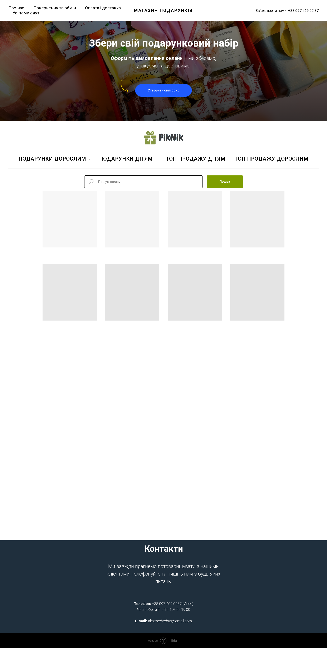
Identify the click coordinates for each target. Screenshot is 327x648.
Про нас (16, 7)
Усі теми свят (26, 12)
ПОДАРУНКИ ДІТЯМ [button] (126, 159)
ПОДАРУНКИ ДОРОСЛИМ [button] (53, 159)
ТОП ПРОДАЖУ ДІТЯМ (195, 159)
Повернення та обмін (54, 7)
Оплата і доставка (103, 7)
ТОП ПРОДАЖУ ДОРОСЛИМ (271, 159)
